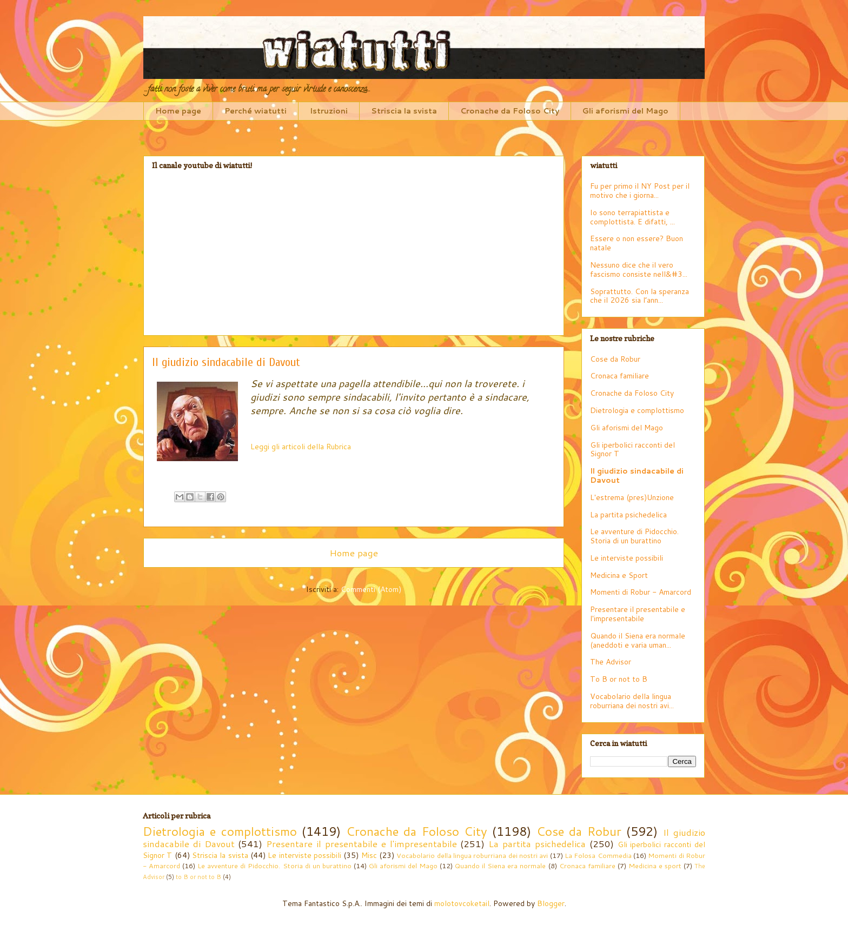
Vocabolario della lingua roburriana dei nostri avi (472, 855)
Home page (178, 110)
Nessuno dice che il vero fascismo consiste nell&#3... (638, 269)
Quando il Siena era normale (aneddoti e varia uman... (637, 640)
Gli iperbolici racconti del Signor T (632, 450)
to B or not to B (198, 877)
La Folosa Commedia (598, 855)
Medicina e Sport (619, 575)
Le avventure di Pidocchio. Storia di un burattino (634, 536)
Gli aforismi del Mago (625, 110)
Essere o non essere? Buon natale (636, 243)
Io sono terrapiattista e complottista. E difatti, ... (632, 217)
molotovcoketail (461, 903)
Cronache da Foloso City (509, 110)
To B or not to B (618, 679)
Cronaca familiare (619, 375)
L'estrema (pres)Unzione (632, 497)
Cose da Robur (615, 359)
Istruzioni (329, 110)
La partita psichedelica (628, 514)
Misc (369, 855)
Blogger (551, 903)
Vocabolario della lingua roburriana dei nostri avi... (632, 701)
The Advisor (610, 661)
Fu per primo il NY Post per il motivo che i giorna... (640, 191)
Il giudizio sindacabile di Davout (637, 475)
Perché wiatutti (255, 110)
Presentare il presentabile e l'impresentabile (637, 614)
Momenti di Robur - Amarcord (640, 592)
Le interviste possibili (626, 558)
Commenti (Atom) (371, 589)
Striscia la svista (404, 110)
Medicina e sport (654, 865)
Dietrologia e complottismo (637, 410)
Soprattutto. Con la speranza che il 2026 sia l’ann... (639, 296)
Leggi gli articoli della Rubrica (300, 446)
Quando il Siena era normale (500, 865)
